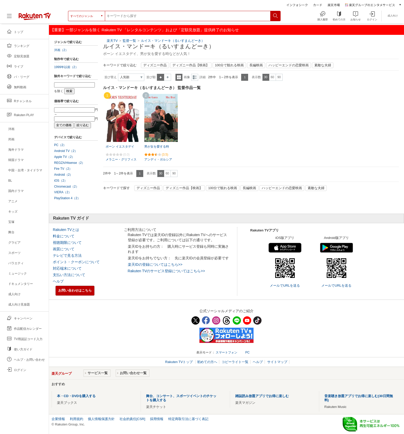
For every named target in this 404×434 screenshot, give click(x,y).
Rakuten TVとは (66, 230)
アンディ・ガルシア (158, 159)
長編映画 (256, 65)
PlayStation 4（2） (67, 198)
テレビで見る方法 (67, 255)
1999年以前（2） (66, 67)
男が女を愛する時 (156, 146)
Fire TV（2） (63, 169)
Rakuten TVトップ (179, 362)
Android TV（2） (66, 151)
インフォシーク (297, 5)
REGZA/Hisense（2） (69, 163)
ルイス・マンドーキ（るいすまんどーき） (173, 41)
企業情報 (58, 419)
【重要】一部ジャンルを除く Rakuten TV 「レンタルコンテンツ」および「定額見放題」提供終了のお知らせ (144, 30)
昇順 (160, 77)
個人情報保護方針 (101, 419)
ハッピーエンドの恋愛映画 (288, 65)
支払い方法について (69, 275)
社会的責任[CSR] (132, 419)
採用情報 (156, 419)
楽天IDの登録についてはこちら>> (155, 264)
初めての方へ (207, 362)
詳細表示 (194, 77)
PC (247, 352)
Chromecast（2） (66, 186)
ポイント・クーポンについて (76, 262)
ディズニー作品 (155, 65)
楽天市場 (333, 5)
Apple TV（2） (64, 157)
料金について (63, 236)
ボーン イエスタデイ (120, 146)
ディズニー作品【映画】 (190, 65)
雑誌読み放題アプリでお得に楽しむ (262, 396)
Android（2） (63, 174)
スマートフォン (226, 352)
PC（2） (60, 145)
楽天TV (112, 41)
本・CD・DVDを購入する (76, 396)
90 (279, 77)
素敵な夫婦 (322, 65)
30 (265, 77)
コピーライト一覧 (235, 362)
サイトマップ (277, 362)
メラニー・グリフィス (121, 159)
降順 (167, 77)
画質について (63, 249)
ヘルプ (58, 281)
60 (272, 77)
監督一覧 (129, 41)
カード (317, 5)
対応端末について (67, 268)
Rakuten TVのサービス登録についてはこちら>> (166, 271)
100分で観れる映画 (229, 65)
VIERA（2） (62, 192)
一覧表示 (178, 77)
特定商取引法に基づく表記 (188, 419)
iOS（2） (60, 180)
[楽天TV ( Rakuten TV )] (35, 18)
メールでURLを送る (285, 285)
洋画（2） (61, 50)
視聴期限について (67, 242)
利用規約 (76, 419)
